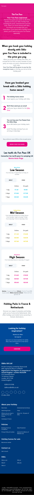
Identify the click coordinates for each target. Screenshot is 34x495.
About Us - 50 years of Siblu (23, 414)
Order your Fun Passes (17, 144)
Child (23, 180)
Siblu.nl (3, 465)
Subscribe (17, 349)
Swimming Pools (5, 410)
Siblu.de (19, 463)
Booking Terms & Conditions (6, 428)
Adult (11, 180)
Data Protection (21, 428)
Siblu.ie (19, 460)
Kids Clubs (4, 408)
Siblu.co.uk (4, 460)
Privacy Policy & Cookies (7, 432)
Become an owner (6, 442)
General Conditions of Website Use (23, 432)
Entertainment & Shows (23, 408)
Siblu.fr (3, 463)
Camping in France (6, 419)
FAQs (18, 410)
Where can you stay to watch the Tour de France (7, 414)
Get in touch (4, 451)
